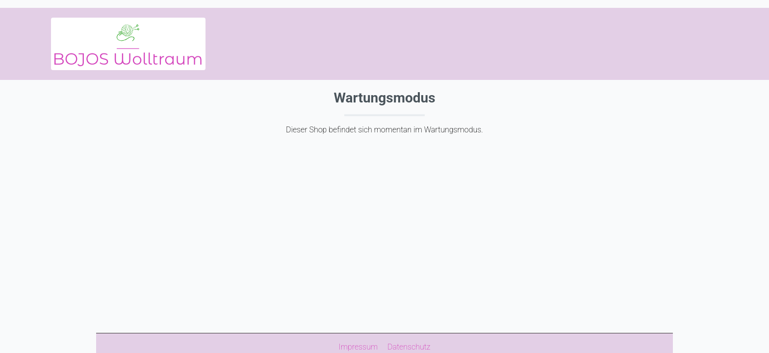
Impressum (359, 347)
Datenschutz (409, 347)
